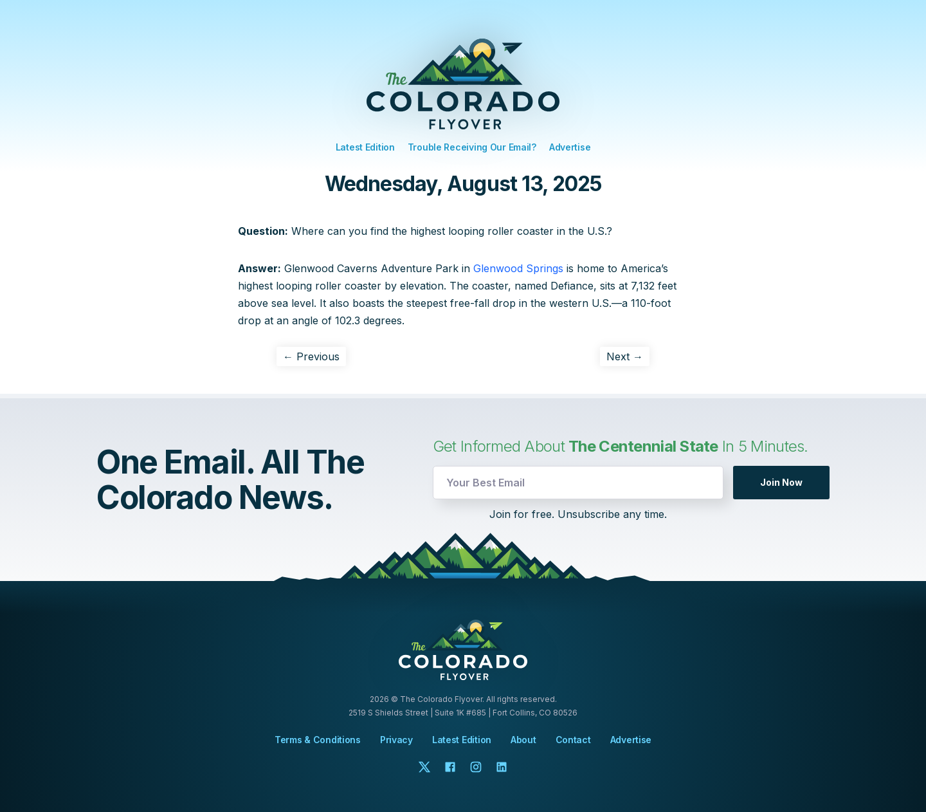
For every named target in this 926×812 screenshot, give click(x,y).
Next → (624, 356)
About (523, 740)
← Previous (311, 356)
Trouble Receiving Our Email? (472, 147)
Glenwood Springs (518, 268)
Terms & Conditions (318, 739)
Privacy (396, 739)
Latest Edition (365, 147)
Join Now (781, 482)
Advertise (569, 147)
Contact (573, 740)
